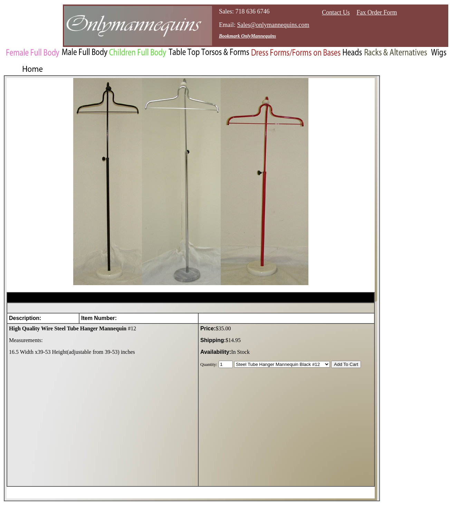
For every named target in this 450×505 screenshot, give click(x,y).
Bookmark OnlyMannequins (247, 36)
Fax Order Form (377, 12)
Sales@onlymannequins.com (273, 24)
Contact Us (336, 12)
